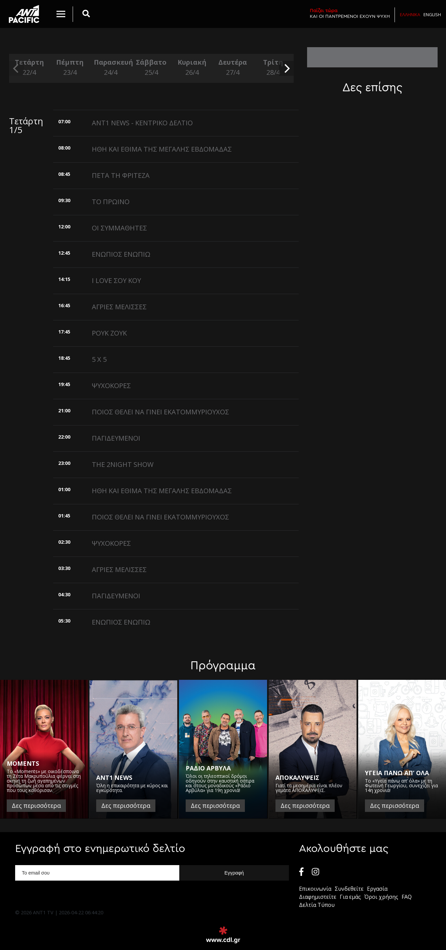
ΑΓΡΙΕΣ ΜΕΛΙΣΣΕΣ (119, 306)
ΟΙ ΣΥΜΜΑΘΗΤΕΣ (119, 227)
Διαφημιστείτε (317, 896)
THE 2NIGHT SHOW (122, 464)
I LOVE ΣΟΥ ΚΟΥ (116, 280)
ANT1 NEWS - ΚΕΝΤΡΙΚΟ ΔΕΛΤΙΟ (142, 122)
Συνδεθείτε (349, 888)
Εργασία (377, 888)
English (432, 14)
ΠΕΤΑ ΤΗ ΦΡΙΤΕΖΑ (121, 175)
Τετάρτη (29, 67)
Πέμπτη (70, 67)
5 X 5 (99, 359)
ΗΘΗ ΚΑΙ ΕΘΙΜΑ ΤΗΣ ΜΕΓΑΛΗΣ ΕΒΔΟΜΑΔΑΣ (162, 149)
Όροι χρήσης (381, 896)
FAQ (407, 896)
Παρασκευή (111, 67)
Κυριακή (192, 67)
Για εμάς (350, 896)
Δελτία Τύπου (317, 905)
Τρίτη (273, 67)
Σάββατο (152, 67)
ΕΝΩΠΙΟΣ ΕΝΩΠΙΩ (121, 254)
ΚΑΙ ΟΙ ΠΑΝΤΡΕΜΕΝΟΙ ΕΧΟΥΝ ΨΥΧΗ (350, 13)
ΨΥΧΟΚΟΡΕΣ (111, 385)
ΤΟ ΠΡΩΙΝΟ (110, 201)
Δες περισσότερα (36, 805)
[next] (286, 68)
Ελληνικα (410, 14)
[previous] (16, 68)
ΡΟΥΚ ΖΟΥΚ (109, 333)
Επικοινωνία (315, 888)
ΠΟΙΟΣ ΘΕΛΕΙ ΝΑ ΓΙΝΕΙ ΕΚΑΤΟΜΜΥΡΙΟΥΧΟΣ (160, 411)
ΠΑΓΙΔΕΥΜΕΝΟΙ (116, 438)
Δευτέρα (233, 67)
